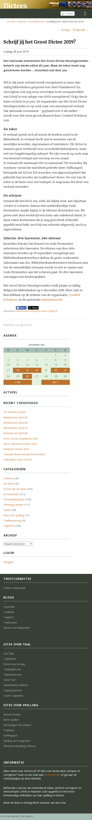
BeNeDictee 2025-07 (15, 428)
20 (36, 370)
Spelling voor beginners (16, 740)
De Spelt (8, 483)
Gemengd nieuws (38, 311)
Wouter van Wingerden (16, 627)
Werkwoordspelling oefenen (19, 746)
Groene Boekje (12, 714)
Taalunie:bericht (12, 690)
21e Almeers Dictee (14, 412)
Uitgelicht (52, 311)
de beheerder (52, 774)
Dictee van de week (14, 489)
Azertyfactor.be (51, 299)
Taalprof (8, 617)
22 (55, 370)
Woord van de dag (14, 664)
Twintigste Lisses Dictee (17, 459)
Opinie (7, 510)
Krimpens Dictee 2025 (16, 449)
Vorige (64, 30)
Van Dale (8, 653)
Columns (8, 478)
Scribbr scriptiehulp (14, 588)
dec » (56, 382)
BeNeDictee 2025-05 (15, 417)
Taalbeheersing (12, 520)
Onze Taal (9, 679)
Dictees (15, 6)
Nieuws (22, 21)
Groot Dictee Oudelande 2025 (20, 438)
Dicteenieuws (36, 21)
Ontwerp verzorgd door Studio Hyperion (16, 816)
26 (27, 376)
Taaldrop (8, 730)
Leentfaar (9, 606)
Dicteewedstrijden (14, 499)
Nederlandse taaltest (15, 685)
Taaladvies (9, 658)
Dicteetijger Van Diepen (17, 725)
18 (17, 370)
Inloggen (8, 562)
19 (27, 370)
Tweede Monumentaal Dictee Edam (24, 454)
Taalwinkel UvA (12, 669)
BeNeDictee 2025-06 (15, 422)
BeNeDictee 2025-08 (15, 433)
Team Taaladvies (13, 695)
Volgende (81, 30)
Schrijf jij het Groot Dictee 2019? (39, 42)
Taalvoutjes (10, 622)
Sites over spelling (13, 515)
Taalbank (8, 612)
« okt (18, 382)
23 (65, 370)
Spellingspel (10, 735)
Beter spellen (11, 719)
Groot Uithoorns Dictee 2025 (20, 443)
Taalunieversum (12, 674)
